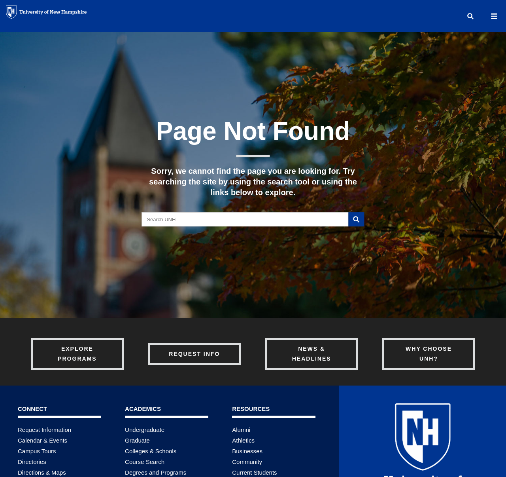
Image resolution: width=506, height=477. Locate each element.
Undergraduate (144, 429)
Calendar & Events (42, 440)
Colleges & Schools (150, 451)
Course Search (144, 461)
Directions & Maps (42, 472)
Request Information (44, 429)
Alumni (241, 429)
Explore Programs (77, 354)
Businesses (247, 451)
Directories (32, 461)
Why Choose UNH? (429, 354)
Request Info (194, 354)
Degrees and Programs (155, 472)
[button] (470, 16)
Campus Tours (37, 451)
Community (247, 461)
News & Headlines (311, 354)
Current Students (254, 472)
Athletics (243, 440)
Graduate (137, 440)
